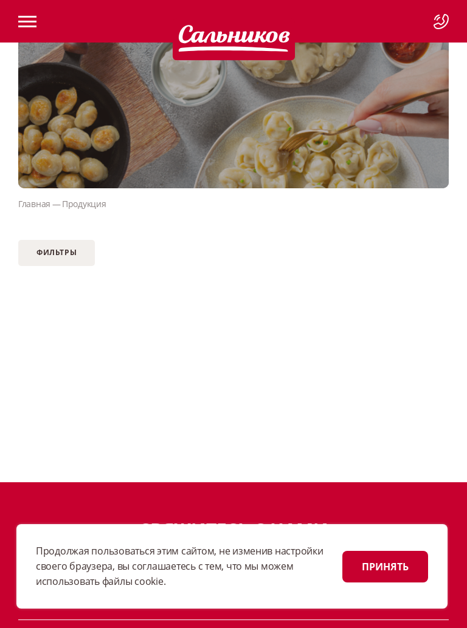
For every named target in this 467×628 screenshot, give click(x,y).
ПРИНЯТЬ (385, 566)
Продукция (84, 204)
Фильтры (56, 252)
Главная (34, 204)
